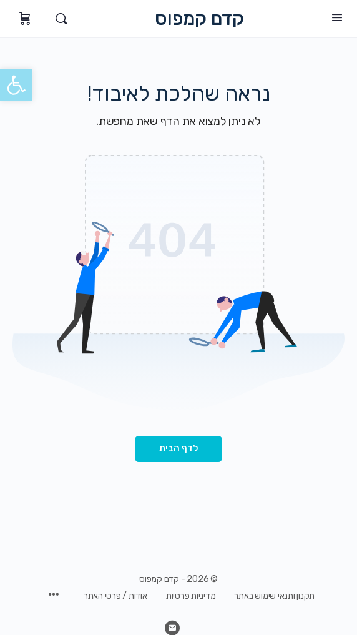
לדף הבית (178, 448)
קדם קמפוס (199, 19)
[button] (16, 85)
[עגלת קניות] (24, 18)
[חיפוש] (58, 18)
